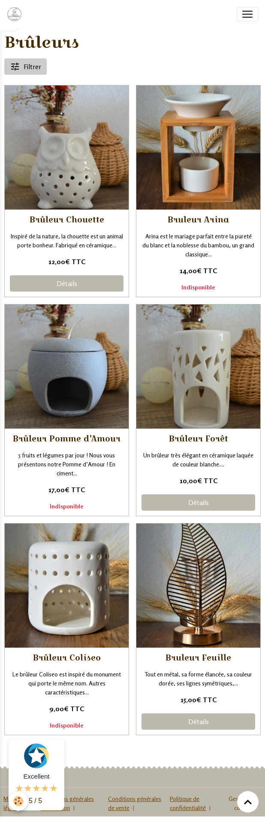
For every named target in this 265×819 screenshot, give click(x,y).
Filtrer (25, 66)
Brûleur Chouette (67, 220)
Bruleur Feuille (198, 658)
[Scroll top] (248, 802)
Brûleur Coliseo (67, 658)
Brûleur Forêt (198, 439)
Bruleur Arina (198, 220)
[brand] (16, 14)
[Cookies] (18, 801)
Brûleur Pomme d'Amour (66, 439)
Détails (67, 283)
